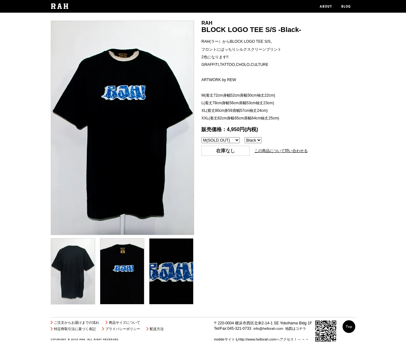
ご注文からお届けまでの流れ (76, 322)
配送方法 (157, 329)
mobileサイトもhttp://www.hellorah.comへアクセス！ (255, 339)
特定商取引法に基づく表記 (75, 329)
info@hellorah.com (268, 328)
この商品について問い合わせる (281, 151)
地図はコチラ (295, 328)
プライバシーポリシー (122, 329)
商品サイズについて (124, 322)
